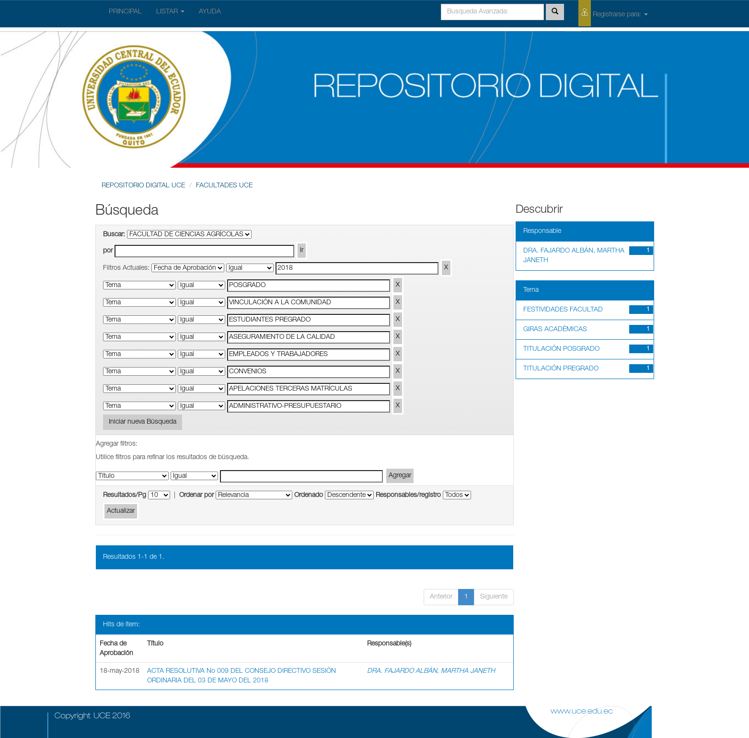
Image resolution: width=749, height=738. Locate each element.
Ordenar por (196, 495)
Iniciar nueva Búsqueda (142, 422)
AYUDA (210, 12)
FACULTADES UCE (224, 186)
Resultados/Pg (124, 495)
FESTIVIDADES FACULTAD (563, 310)
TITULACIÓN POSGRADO (561, 349)
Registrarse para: (613, 13)
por (108, 251)
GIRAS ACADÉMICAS (555, 329)
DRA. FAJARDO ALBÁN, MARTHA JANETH (431, 671)
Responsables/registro (408, 495)
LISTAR (170, 12)
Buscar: (114, 234)
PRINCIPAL (125, 12)
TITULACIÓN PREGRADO (561, 369)
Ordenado (308, 495)
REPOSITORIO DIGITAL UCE (143, 186)
